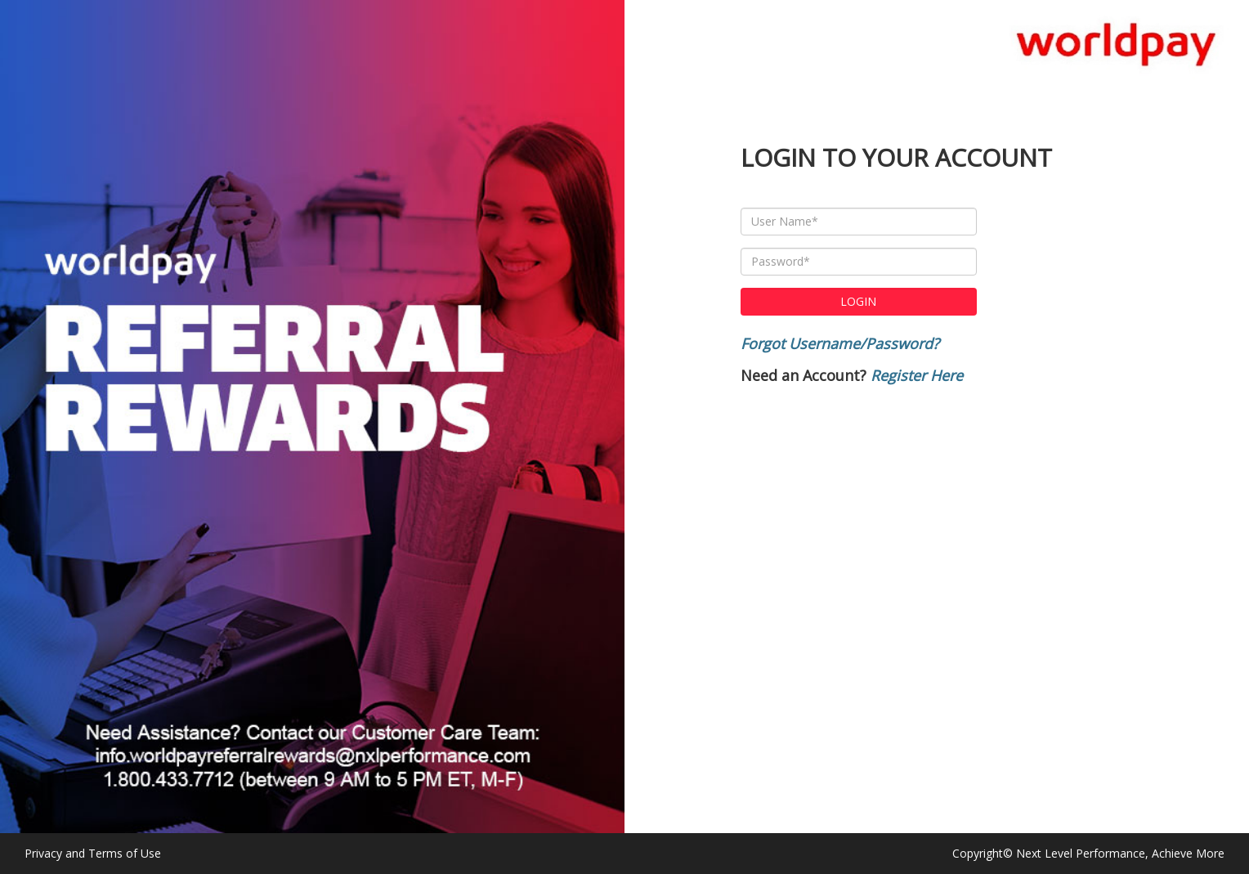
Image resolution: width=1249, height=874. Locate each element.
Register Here (917, 375)
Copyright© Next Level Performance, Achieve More (1088, 853)
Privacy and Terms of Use (93, 853)
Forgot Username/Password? (840, 343)
